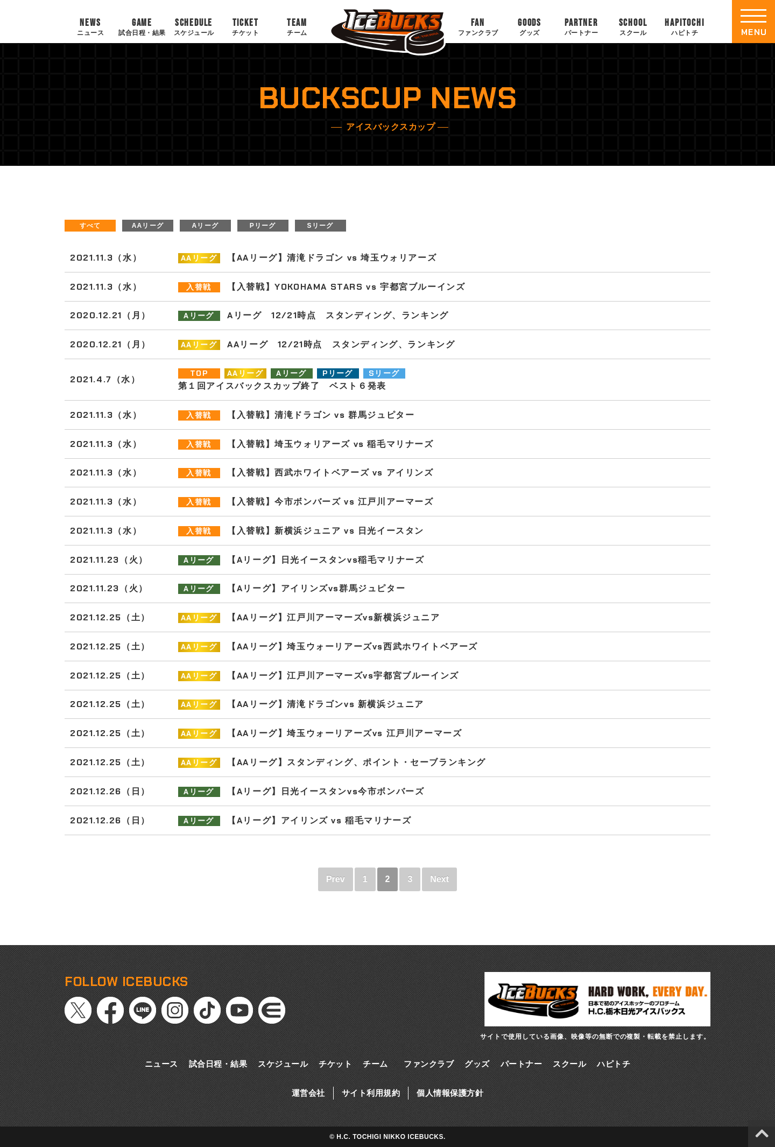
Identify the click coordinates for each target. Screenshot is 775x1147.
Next (439, 879)
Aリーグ (205, 225)
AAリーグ (148, 225)
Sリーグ (320, 225)
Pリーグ (263, 225)
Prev (335, 879)
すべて (90, 225)
